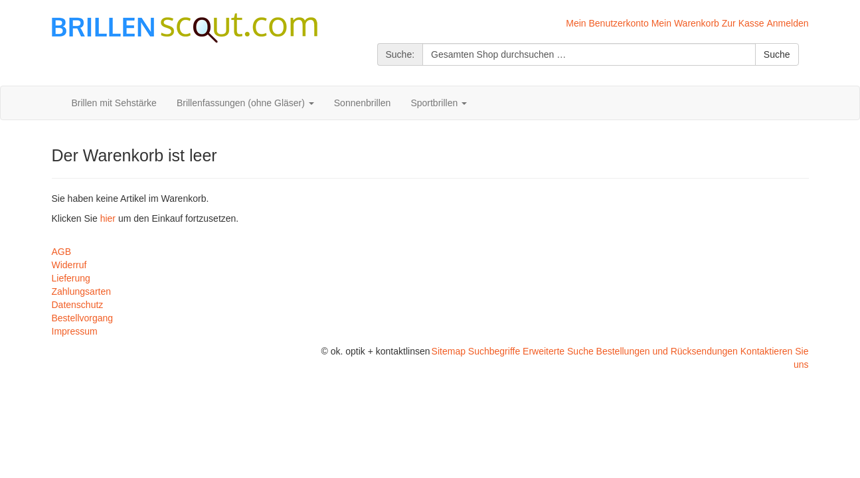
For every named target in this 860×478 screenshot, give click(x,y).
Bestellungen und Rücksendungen (667, 351)
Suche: (400, 54)
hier (108, 218)
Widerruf (69, 265)
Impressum (75, 331)
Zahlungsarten (82, 291)
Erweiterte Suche (558, 351)
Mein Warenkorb (685, 23)
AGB (62, 251)
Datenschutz (78, 304)
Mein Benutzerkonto (607, 23)
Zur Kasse (743, 23)
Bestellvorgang (83, 318)
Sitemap (449, 351)
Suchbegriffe (494, 351)
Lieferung (71, 278)
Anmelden (787, 23)
